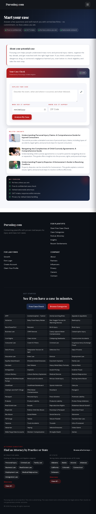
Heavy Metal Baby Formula (59, 365)
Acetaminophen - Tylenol (36, 316)
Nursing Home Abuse (79, 379)
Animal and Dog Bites (57, 316)
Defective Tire (55, 350)
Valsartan (8, 428)
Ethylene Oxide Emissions (36, 361)
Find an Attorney (57, 236)
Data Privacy (9, 350)
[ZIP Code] (66, 109)
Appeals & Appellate (79, 316)
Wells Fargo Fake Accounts (14, 432)
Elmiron (52, 356)
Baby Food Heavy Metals (36, 320)
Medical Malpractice (79, 374)
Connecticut (78, 468)
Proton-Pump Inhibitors (80, 401)
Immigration (9, 370)
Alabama (54, 463)
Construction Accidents (80, 338)
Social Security (55, 414)
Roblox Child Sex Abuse (35, 410)
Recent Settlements (58, 243)
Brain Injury (76, 327)
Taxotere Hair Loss (78, 419)
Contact (53, 276)
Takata (29, 419)
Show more (8, 482)
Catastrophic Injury (79, 332)
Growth (7, 257)
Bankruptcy (76, 320)
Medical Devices (55, 374)
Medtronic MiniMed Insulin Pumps (14, 380)
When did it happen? (21, 104)
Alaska (64, 463)
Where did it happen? (58, 104)
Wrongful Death (55, 432)
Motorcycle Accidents (35, 379)
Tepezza (8, 423)
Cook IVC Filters (33, 343)
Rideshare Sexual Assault (81, 405)
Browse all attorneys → (83, 450)
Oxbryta (75, 385)
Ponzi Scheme (55, 397)
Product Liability (33, 401)
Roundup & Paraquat (57, 410)
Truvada (52, 423)
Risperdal (8, 410)
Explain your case (20, 87)
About (53, 257)
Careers (53, 272)
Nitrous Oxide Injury (57, 379)
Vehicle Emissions (56, 428)
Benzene (30, 327)
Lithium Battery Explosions (36, 374)
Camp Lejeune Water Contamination (57, 333)
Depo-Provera (77, 350)
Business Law (9, 332)
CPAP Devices (32, 332)
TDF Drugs (8, 419)
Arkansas (83, 463)
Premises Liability (78, 397)
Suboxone (75, 414)
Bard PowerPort (10, 327)
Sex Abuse (8, 414)
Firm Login (8, 261)
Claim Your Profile (11, 268)
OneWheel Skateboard (35, 385)
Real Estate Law (10, 405)
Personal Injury (32, 397)
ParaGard (53, 390)
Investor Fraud (77, 370)
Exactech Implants (56, 361)
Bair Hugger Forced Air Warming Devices (58, 321)
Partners (53, 261)
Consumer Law (10, 343)
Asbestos (8, 320)
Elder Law (30, 356)
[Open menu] (87, 4)
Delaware (54, 472)
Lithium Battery (10, 374)
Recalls (29, 405)
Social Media (31, 414)
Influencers (54, 264)
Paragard (75, 390)
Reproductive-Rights (57, 405)
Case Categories (57, 232)
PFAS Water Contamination (32, 391)
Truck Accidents (33, 423)
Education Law (10, 356)
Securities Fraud (78, 410)
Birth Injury (54, 327)
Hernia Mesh (76, 365)
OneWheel (8, 385)
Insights (53, 240)
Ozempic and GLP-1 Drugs (14, 390)
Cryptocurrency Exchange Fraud (81, 344)
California (54, 468)
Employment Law (78, 356)
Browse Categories (58, 306)
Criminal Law (54, 343)
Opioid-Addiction (56, 385)
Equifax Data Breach (12, 361)
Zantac (74, 432)
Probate (8, 401)
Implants (30, 370)
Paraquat (8, 397)
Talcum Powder (55, 419)
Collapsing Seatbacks (57, 338)
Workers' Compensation (35, 432)
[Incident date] (29, 109)
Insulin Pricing (54, 370)
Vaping (29, 428)
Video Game (76, 428)
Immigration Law (12, 477)
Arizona (73, 463)
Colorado (65, 468)
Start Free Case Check (59, 228)
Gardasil (8, 365)
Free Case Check (36, 306)
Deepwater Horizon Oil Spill (35, 351)
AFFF (6, 316)
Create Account (10, 264)
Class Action (31, 338)
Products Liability (56, 401)
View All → (10, 486)
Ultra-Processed (78, 423)
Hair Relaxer (31, 365)
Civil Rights (9, 338)
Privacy (53, 268)
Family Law (76, 361)
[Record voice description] (81, 91)
